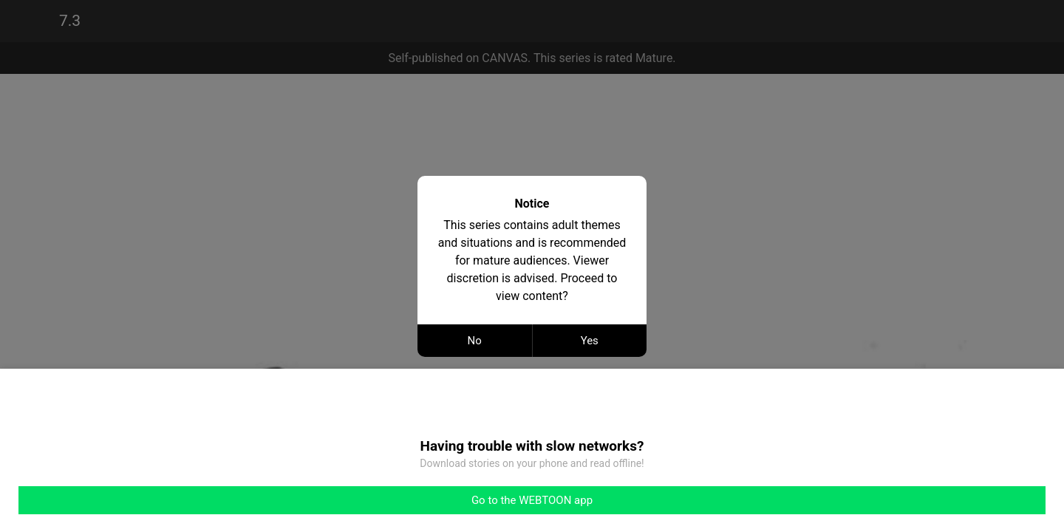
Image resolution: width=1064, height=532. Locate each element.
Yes (589, 340)
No (475, 340)
